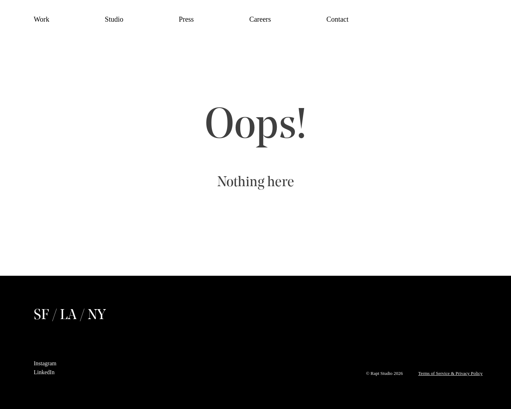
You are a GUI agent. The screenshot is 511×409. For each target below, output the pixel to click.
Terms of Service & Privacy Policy (450, 373)
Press (186, 19)
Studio (114, 19)
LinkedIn (44, 372)
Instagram (45, 363)
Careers (260, 19)
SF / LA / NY (70, 315)
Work (41, 19)
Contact (337, 19)
